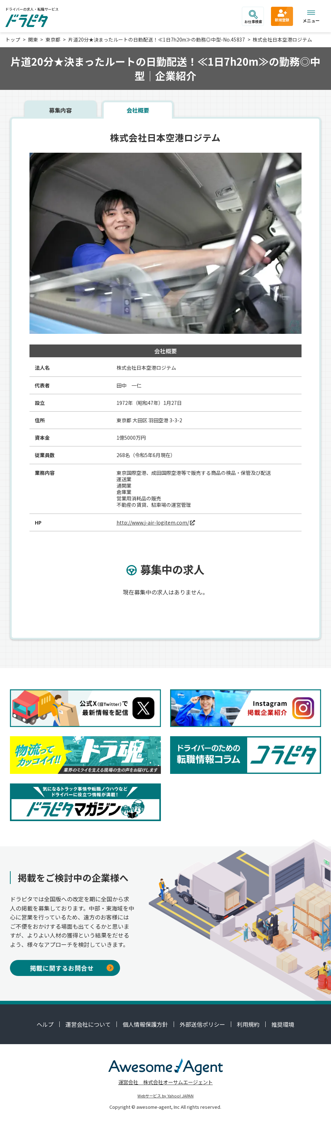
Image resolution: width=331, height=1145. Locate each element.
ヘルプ (45, 1024)
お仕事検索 (253, 17)
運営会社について (88, 1024)
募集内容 (60, 110)
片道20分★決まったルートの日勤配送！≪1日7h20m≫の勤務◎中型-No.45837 (156, 39)
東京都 (52, 39)
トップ (12, 39)
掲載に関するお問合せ (72, 968)
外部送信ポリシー (202, 1024)
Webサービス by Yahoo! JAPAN (165, 1095)
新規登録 (282, 15)
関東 (33, 39)
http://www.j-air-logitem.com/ (152, 522)
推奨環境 (282, 1024)
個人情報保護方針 (145, 1024)
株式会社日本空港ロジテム (282, 39)
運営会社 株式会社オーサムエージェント (165, 1082)
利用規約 (248, 1024)
